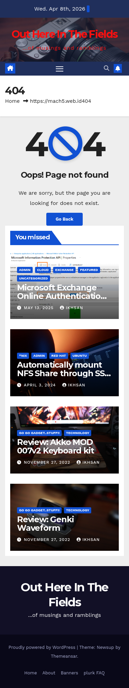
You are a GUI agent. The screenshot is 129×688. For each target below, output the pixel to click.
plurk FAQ (94, 672)
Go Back (65, 219)
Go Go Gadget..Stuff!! (39, 433)
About (48, 672)
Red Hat (58, 355)
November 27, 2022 (48, 462)
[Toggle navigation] (59, 69)
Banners (69, 672)
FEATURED (89, 270)
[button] (106, 68)
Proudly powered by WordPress (43, 647)
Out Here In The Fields (65, 34)
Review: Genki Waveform (45, 523)
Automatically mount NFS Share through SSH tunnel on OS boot (64, 373)
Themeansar (64, 656)
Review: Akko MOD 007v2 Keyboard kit (55, 446)
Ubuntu (79, 355)
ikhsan (71, 307)
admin (25, 270)
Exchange (64, 270)
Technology (77, 433)
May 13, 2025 (39, 307)
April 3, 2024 (41, 385)
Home (12, 101)
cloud (43, 270)
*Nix (23, 355)
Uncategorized (33, 278)
